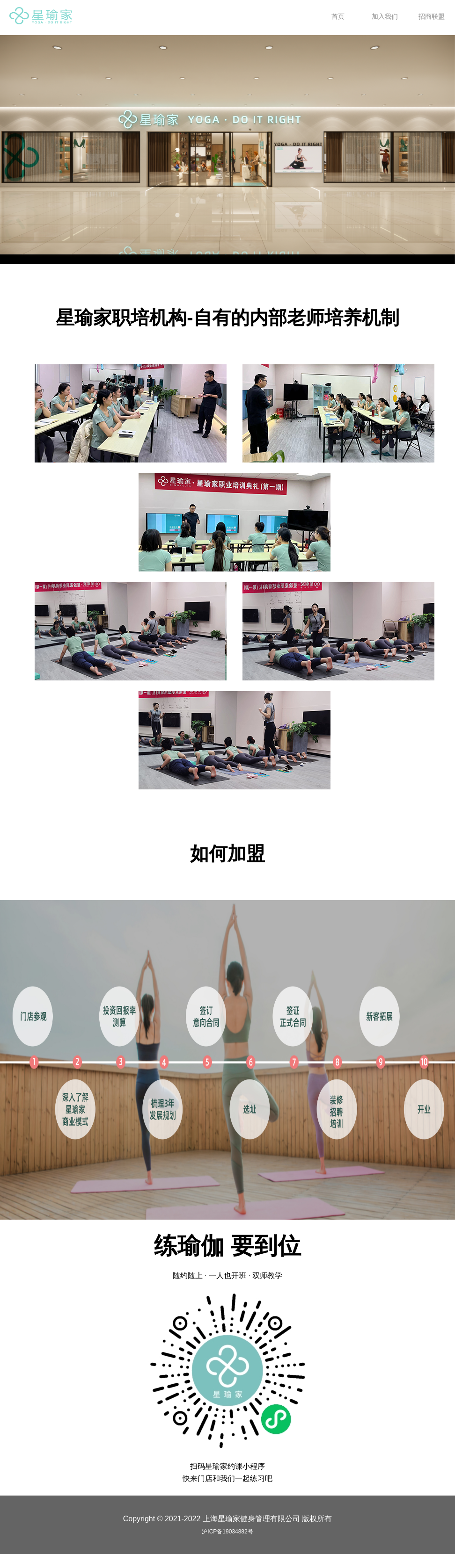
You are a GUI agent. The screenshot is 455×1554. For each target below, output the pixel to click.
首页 (338, 16)
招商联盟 (431, 16)
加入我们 (385, 16)
